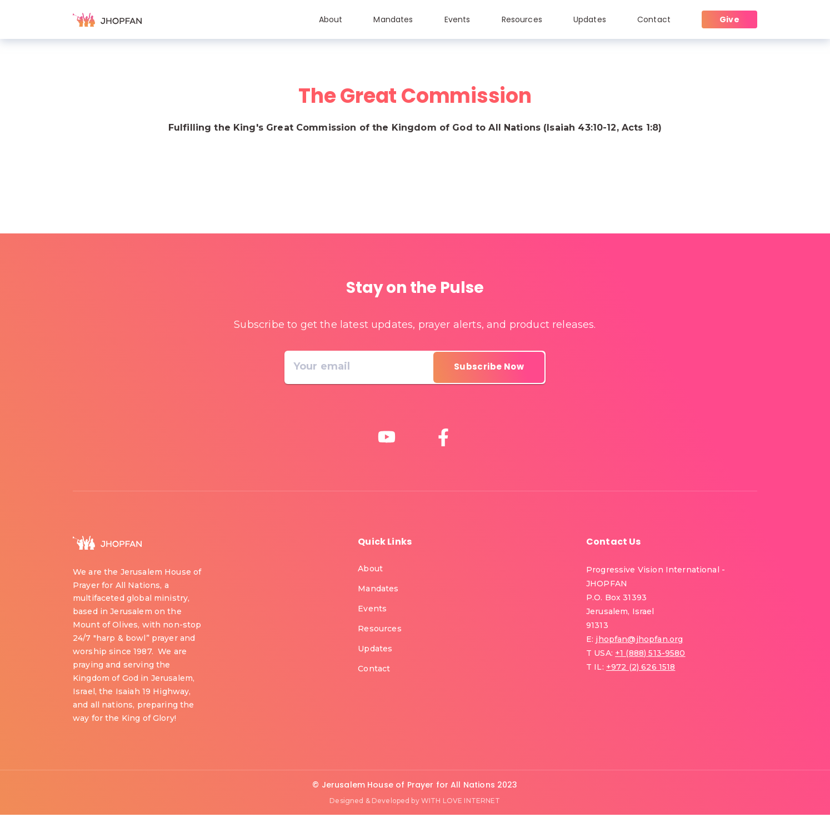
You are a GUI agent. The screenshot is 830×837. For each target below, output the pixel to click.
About (331, 19)
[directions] (488, 367)
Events (457, 19)
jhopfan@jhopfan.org (639, 639)
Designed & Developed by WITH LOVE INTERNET (414, 800)
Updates (589, 19)
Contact (654, 19)
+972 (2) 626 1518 (641, 667)
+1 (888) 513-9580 (650, 653)
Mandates (393, 19)
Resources (522, 19)
